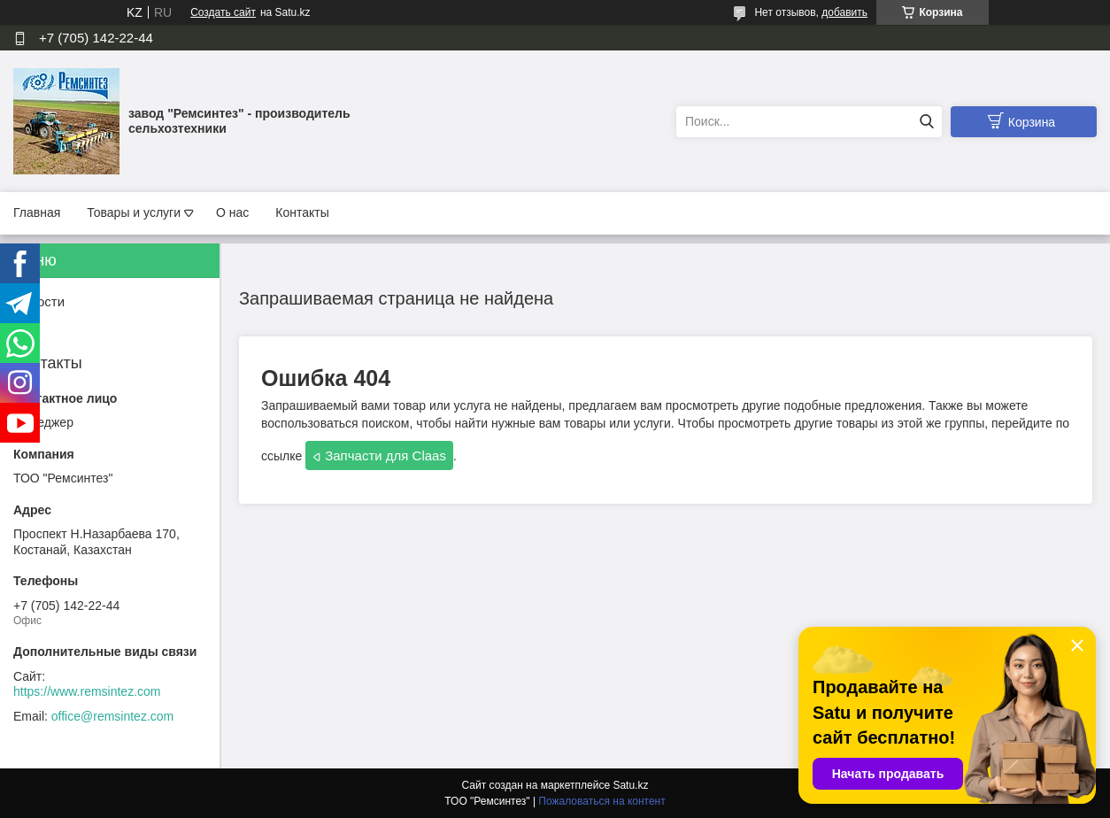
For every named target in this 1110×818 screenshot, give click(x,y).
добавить (844, 12)
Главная (36, 212)
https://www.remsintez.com (87, 691)
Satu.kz (630, 785)
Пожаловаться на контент (601, 801)
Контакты (301, 212)
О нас (232, 212)
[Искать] (926, 121)
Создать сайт (223, 12)
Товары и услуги (134, 212)
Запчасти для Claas (385, 455)
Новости (39, 301)
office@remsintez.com (112, 716)
